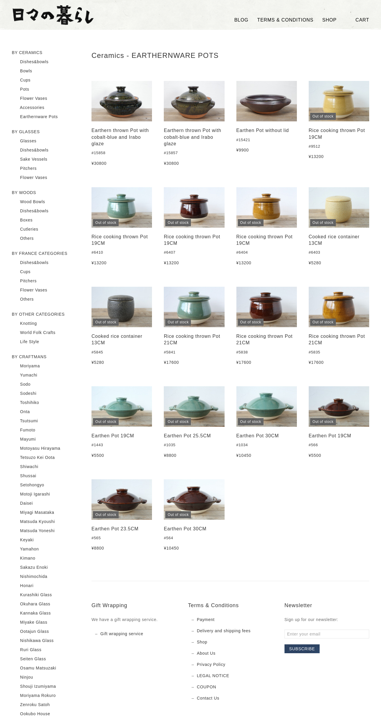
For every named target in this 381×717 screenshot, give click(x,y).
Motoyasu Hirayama (36, 449)
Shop (202, 642)
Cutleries (25, 229)
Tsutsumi (25, 421)
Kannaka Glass (31, 613)
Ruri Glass (26, 650)
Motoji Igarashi (31, 494)
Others (23, 239)
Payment (206, 619)
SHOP (329, 19)
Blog (241, 19)
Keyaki (23, 540)
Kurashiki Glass (32, 595)
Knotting (24, 324)
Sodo (21, 384)
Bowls (22, 71)
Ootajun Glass (30, 632)
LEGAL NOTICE (213, 675)
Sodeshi (24, 394)
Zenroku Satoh (31, 705)
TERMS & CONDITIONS (285, 19)
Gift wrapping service (121, 633)
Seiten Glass (29, 659)
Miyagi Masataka (33, 513)
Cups (21, 80)
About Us (206, 653)
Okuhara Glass (31, 604)
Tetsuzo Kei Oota (33, 458)
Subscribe (302, 648)
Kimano (23, 558)
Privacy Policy (211, 664)
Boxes (22, 220)
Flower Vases (29, 99)
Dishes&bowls (30, 62)
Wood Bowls (28, 202)
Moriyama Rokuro (34, 696)
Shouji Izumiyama (34, 687)
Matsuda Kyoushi (33, 522)
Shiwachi (25, 467)
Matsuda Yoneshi (33, 531)
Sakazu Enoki (30, 568)
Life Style (25, 342)
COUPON (206, 687)
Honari (23, 586)
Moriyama (26, 366)
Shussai (24, 476)
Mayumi (24, 439)
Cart (357, 20)
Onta (21, 412)
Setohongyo (28, 485)
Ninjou (22, 677)
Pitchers (24, 169)
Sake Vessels (30, 159)
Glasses (24, 141)
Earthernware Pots (35, 117)
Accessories (28, 108)
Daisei (22, 503)
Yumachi (24, 375)
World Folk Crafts (33, 333)
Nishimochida (30, 577)
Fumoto (23, 430)
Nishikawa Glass (33, 641)
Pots (20, 89)
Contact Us (208, 698)
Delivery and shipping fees (224, 630)
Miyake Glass (30, 622)
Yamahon (25, 549)
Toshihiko (25, 403)
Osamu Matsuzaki (34, 668)
